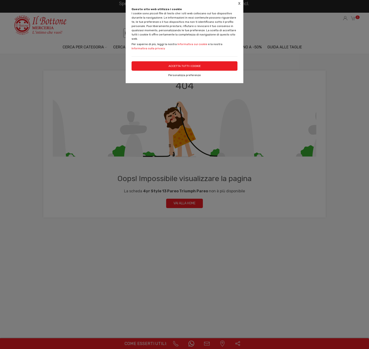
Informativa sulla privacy (148, 48)
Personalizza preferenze (184, 75)
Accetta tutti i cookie (184, 66)
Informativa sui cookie (192, 44)
